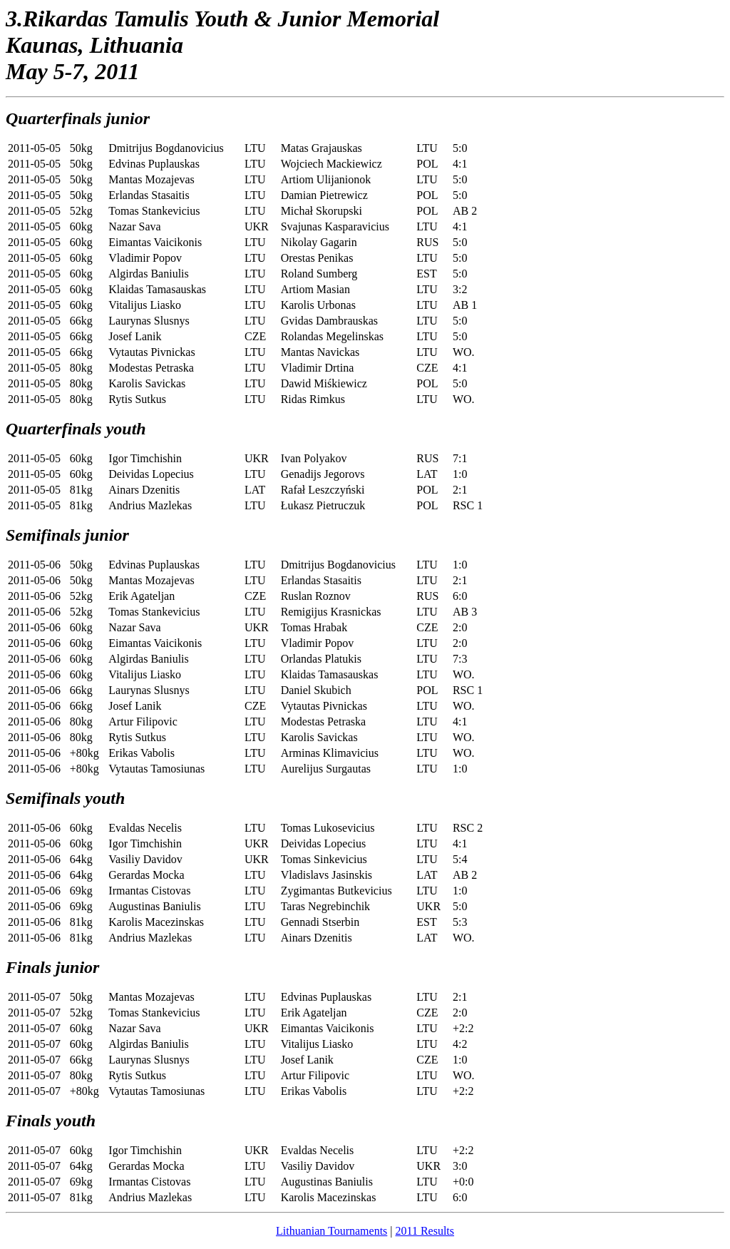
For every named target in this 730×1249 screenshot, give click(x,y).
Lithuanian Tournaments (331, 1231)
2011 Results (425, 1231)
